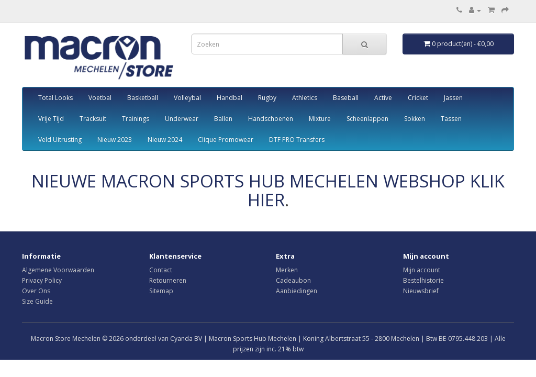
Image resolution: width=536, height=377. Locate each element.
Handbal (229, 97)
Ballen (223, 118)
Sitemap (161, 290)
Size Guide (37, 301)
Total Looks (55, 97)
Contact (160, 269)
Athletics (304, 97)
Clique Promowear (225, 139)
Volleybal (187, 97)
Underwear (181, 118)
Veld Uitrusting (60, 139)
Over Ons (36, 290)
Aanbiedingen (296, 290)
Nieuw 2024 (165, 139)
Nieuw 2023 (114, 139)
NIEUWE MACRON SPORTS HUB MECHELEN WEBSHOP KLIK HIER (268, 190)
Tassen (451, 118)
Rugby (267, 97)
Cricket (418, 97)
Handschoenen (270, 118)
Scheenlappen (367, 118)
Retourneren (167, 280)
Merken (287, 269)
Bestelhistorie (423, 280)
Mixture (320, 118)
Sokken (414, 118)
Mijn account (421, 269)
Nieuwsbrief (421, 290)
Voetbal (99, 97)
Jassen (453, 97)
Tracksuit (93, 118)
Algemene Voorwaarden (58, 269)
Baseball (346, 97)
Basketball (142, 97)
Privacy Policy (42, 280)
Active (383, 97)
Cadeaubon (293, 280)
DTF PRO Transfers (297, 139)
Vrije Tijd (51, 118)
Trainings (135, 118)
